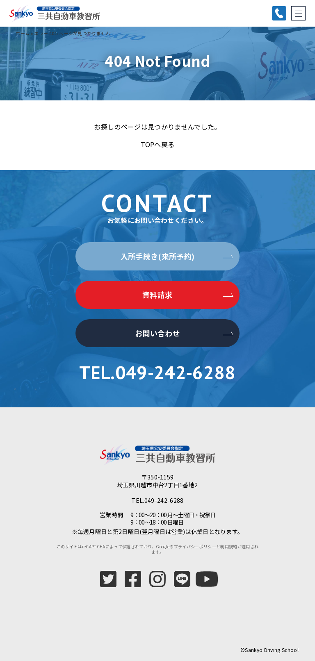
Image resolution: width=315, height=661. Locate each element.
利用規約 (228, 546)
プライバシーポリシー (195, 546)
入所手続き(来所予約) (158, 256)
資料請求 (157, 294)
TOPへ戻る (158, 144)
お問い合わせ (157, 333)
